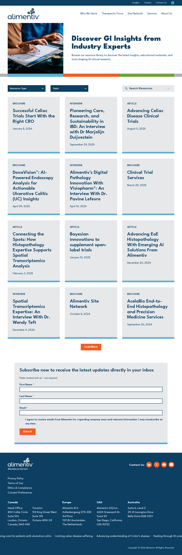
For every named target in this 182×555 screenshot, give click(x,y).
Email (24, 408)
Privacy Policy (15, 478)
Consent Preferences (20, 492)
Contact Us (161, 3)
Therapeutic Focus (112, 13)
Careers (147, 3)
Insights (136, 3)
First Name (27, 385)
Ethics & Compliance (20, 488)
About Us (166, 13)
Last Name (27, 396)
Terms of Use (15, 483)
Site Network (135, 13)
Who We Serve (88, 13)
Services (152, 13)
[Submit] (168, 88)
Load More (91, 347)
